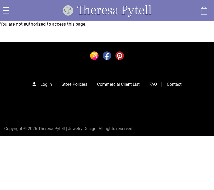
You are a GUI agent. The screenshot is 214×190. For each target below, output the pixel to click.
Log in (46, 84)
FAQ (153, 84)
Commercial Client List (118, 84)
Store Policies (74, 84)
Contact (174, 84)
